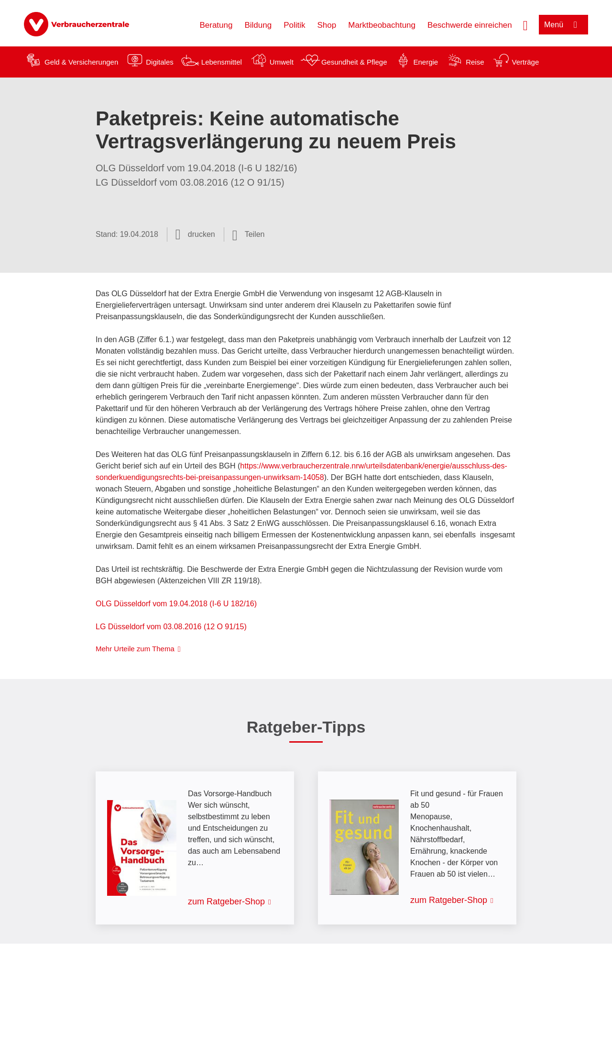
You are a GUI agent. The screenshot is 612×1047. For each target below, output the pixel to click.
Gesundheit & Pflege (354, 62)
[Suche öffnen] (525, 24)
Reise (475, 62)
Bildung (258, 25)
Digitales (160, 62)
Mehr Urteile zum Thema (135, 649)
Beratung (215, 25)
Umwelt (282, 62)
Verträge (525, 62)
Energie (425, 62)
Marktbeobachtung (381, 25)
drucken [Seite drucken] (201, 234)
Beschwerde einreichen (469, 25)
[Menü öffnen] (563, 24)
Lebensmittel (221, 62)
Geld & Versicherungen (81, 62)
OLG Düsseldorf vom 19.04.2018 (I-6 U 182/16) (176, 604)
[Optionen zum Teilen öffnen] (248, 234)
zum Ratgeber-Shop (226, 901)
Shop (327, 25)
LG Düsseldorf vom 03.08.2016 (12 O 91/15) (171, 627)
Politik (294, 25)
